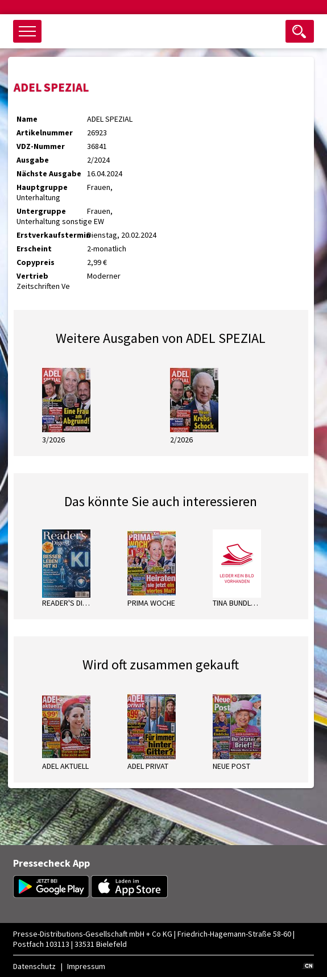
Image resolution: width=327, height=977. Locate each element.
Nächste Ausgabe (48, 173)
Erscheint (34, 248)
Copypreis (35, 262)
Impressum (86, 966)
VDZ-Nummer (40, 146)
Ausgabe (32, 160)
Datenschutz (34, 966)
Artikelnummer (44, 132)
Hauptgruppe (42, 187)
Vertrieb (32, 276)
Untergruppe (41, 211)
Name (27, 119)
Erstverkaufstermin (51, 235)
